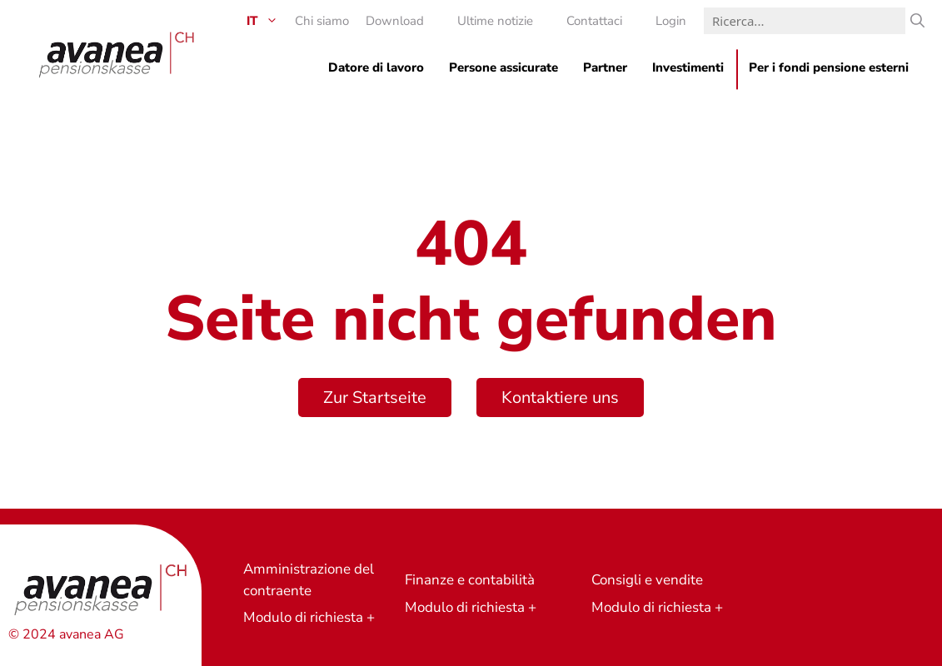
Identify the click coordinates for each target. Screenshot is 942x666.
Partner (605, 67)
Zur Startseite (374, 397)
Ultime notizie (495, 20)
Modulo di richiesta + (309, 617)
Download (395, 20)
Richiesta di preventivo (816, 540)
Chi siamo (322, 20)
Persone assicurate (503, 67)
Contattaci (594, 20)
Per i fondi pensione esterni (829, 67)
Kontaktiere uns (560, 397)
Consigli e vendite (647, 579)
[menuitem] (254, 20)
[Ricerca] (917, 20)
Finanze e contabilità (470, 579)
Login (670, 20)
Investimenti (688, 67)
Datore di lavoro (376, 67)
